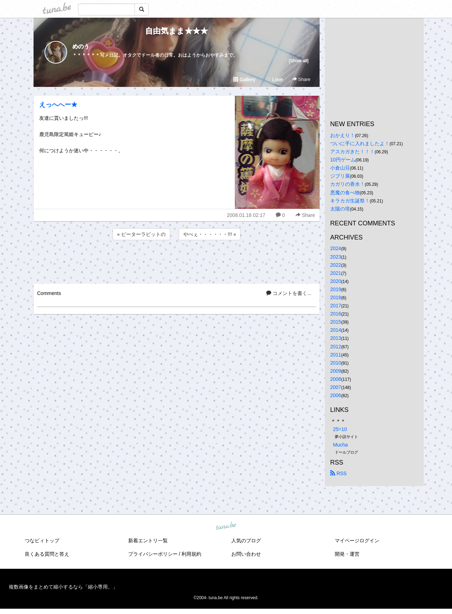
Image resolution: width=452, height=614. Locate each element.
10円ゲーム (343, 160)
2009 (335, 371)
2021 (335, 273)
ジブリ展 (340, 176)
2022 (335, 265)
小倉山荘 (340, 168)
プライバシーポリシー (153, 554)
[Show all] (299, 60)
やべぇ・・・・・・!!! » (209, 234)
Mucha (340, 445)
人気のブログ (246, 540)
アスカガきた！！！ (352, 151)
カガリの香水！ (347, 184)
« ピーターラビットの (141, 234)
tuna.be (226, 526)
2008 (335, 379)
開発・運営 (347, 554)
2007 (335, 387)
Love (274, 79)
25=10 (340, 429)
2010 (335, 363)
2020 (335, 281)
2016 (335, 314)
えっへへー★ (58, 104)
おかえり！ (342, 135)
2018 (335, 297)
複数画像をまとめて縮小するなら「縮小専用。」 (63, 587)
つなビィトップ (42, 540)
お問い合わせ (246, 554)
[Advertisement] (177, 261)
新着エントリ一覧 (148, 540)
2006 (335, 395)
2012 (335, 346)
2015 (335, 322)
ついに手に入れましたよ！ (359, 143)
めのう (80, 46)
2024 (335, 248)
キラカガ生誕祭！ (350, 200)
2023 (335, 257)
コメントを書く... (288, 293)
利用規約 (191, 554)
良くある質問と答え (47, 554)
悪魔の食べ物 (345, 192)
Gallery (244, 79)
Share (301, 79)
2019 (335, 289)
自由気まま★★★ (176, 30)
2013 (335, 338)
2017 (335, 305)
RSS (338, 473)
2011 (335, 355)
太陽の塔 (340, 209)
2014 (335, 330)
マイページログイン (357, 540)
